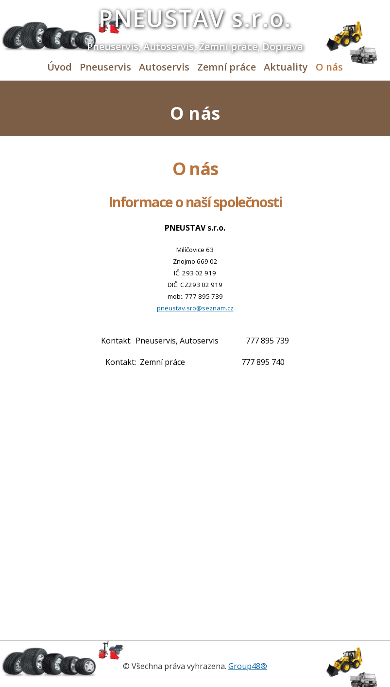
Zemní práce (226, 66)
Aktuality (286, 66)
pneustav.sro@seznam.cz (195, 308)
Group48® (247, 666)
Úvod (59, 66)
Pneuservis (105, 66)
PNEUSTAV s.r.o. (195, 18)
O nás (329, 66)
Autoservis (164, 66)
